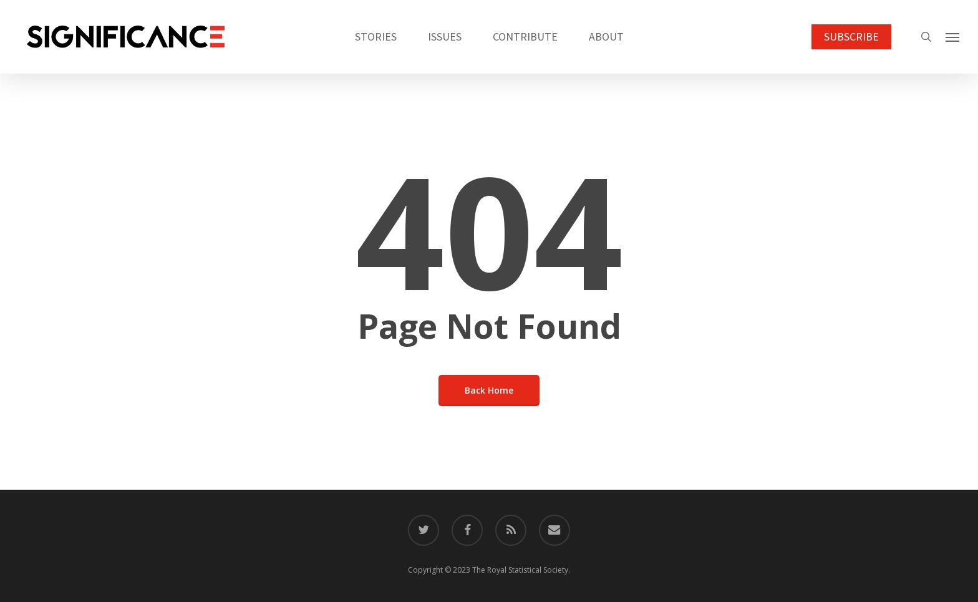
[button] (953, 37)
